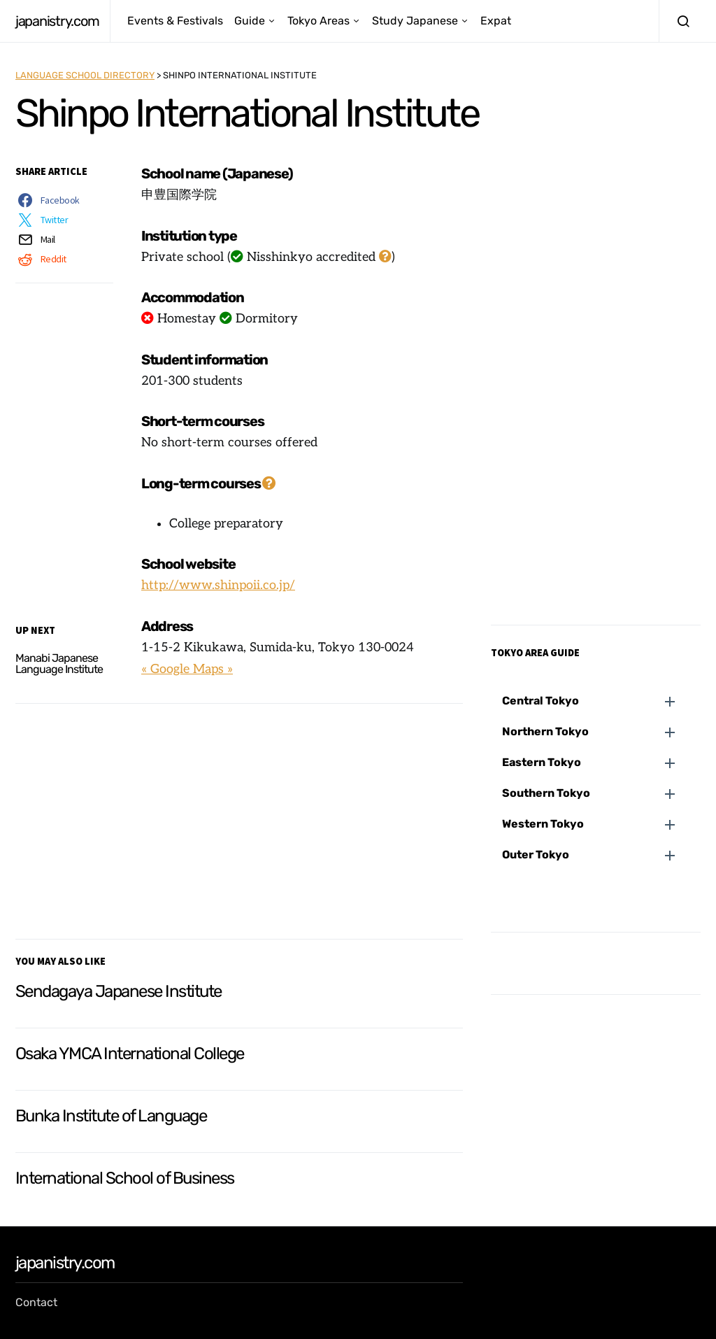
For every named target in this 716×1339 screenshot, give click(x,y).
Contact (36, 1302)
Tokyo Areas (318, 20)
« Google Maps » (187, 669)
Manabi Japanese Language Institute (59, 663)
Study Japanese (415, 20)
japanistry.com (57, 21)
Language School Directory (85, 75)
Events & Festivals (175, 20)
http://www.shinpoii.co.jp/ (218, 585)
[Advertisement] (239, 818)
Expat (495, 20)
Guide (249, 20)
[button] (601, 701)
